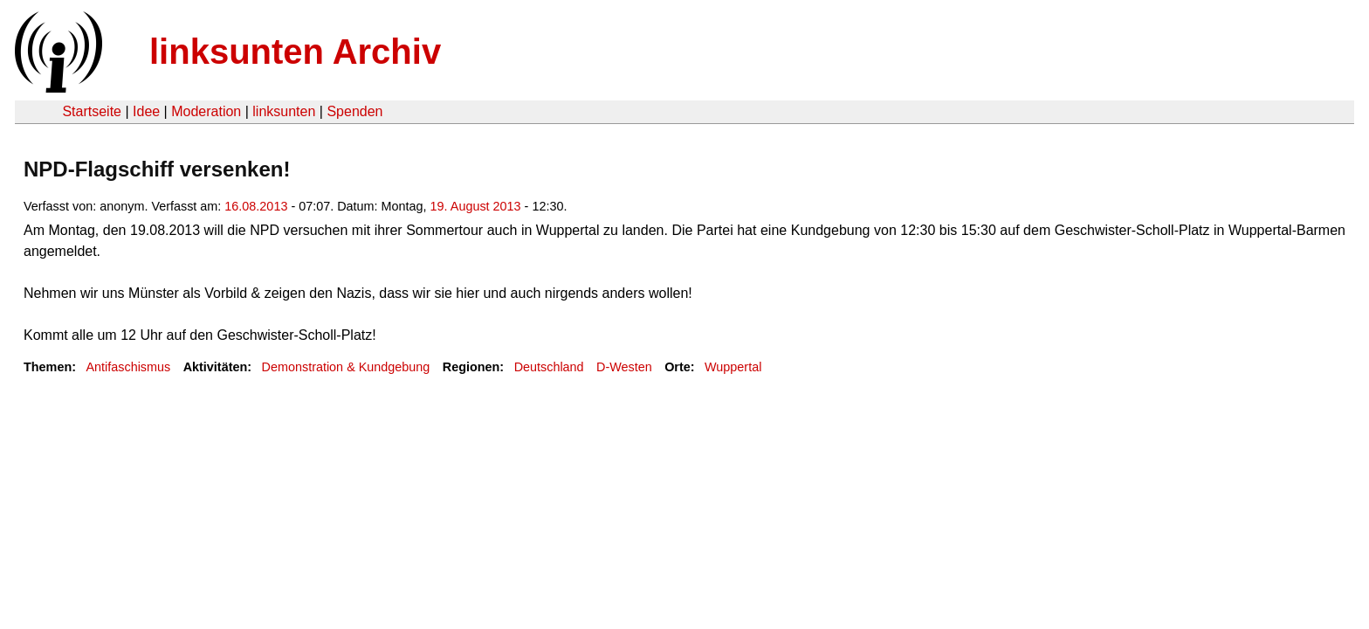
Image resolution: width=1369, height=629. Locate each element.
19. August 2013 (475, 206)
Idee (146, 111)
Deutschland (549, 367)
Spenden (354, 111)
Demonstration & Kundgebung (346, 367)
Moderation (206, 111)
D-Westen (624, 367)
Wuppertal (733, 367)
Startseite (91, 111)
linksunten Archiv (295, 51)
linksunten (283, 111)
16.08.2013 (255, 206)
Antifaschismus (128, 367)
